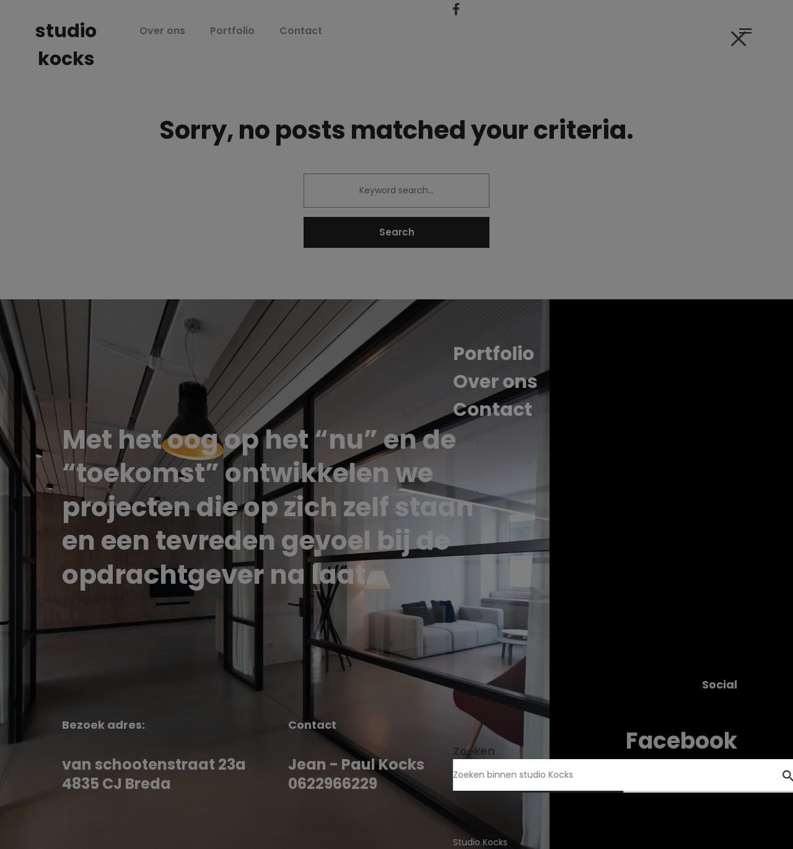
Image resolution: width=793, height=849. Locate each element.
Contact (330, 31)
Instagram (676, 769)
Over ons (192, 31)
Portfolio (262, 31)
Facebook (681, 741)
